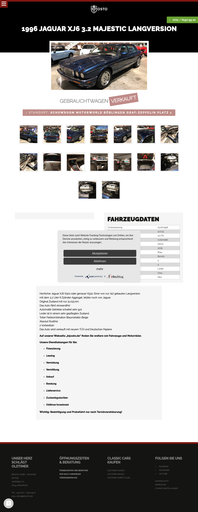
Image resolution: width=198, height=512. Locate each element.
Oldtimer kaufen (115, 470)
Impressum (160, 485)
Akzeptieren (100, 253)
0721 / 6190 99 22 (184, 20)
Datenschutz (162, 481)
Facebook (161, 466)
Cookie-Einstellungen (166, 488)
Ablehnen (100, 261)
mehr (99, 268)
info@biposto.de (25, 496)
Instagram (162, 470)
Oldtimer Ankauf (115, 474)
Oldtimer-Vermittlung (118, 478)
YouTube (161, 474)
